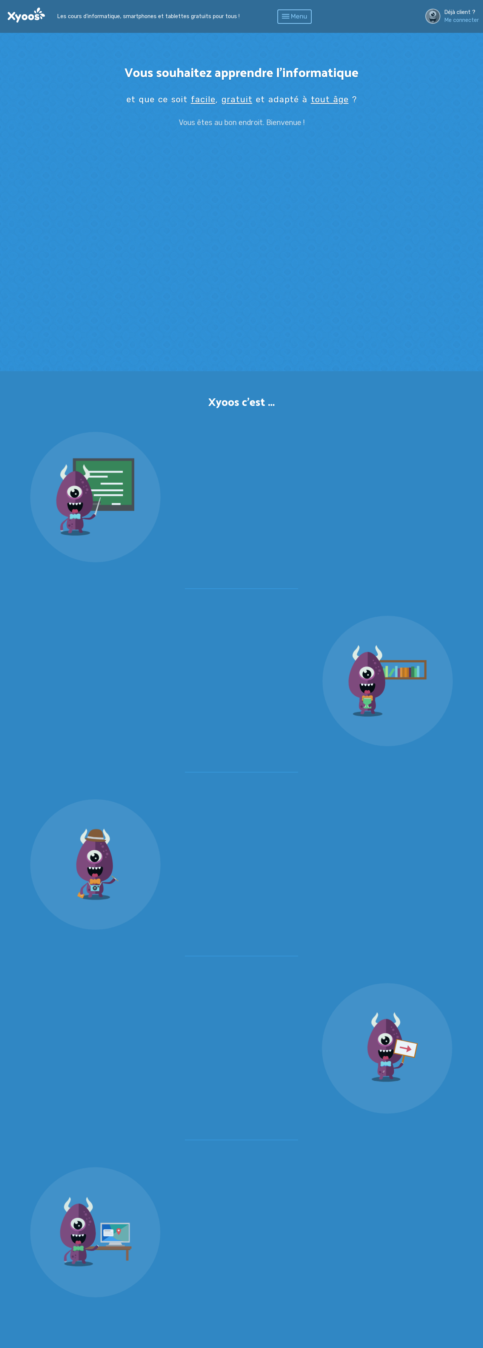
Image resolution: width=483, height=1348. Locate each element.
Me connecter (461, 20)
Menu (294, 16)
